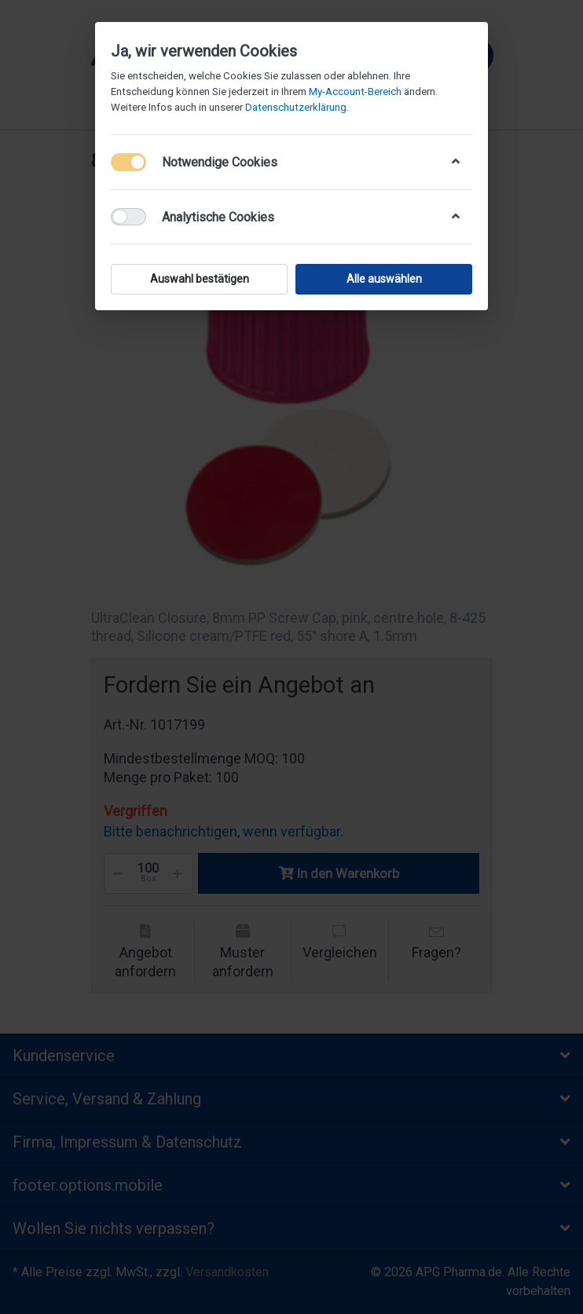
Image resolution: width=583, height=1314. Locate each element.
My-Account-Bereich (355, 91)
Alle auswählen (384, 279)
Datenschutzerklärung (295, 107)
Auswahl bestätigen (199, 279)
